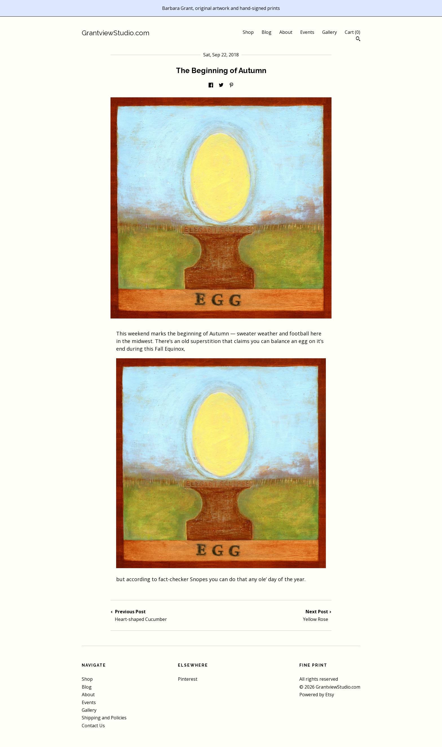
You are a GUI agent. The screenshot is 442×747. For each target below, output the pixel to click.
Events (307, 32)
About (285, 32)
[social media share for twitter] (221, 85)
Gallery (329, 32)
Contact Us (93, 725)
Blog (266, 32)
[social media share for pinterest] (231, 85)
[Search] (358, 39)
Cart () (352, 32)
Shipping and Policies (104, 718)
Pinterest (187, 679)
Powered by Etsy (316, 694)
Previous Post (166, 615)
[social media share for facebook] (211, 85)
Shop (248, 32)
